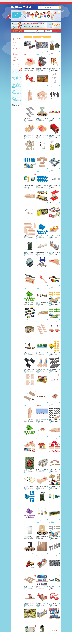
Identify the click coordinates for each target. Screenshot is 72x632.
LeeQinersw (27, 353)
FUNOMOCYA (40, 102)
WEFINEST (51, 420)
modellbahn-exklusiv (41, 52)
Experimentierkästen (16, 50)
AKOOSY (51, 253)
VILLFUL (26, 119)
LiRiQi (39, 203)
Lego (13, 53)
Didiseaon (39, 370)
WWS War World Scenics (54, 52)
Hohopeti (51, 470)
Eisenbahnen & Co (35, 34)
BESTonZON (39, 286)
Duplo (14, 46)
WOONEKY (27, 102)
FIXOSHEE (26, 86)
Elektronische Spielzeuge (17, 48)
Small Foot (51, 119)
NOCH (51, 186)
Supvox (26, 286)
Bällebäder (14, 42)
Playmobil (14, 60)
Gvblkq (26, 303)
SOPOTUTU (27, 203)
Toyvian (39, 169)
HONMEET (27, 370)
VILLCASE (51, 403)
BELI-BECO (27, 470)
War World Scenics (40, 520)
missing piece (52, 286)
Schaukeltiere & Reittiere (17, 64)
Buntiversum (40, 86)
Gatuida (51, 236)
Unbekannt (39, 437)
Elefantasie (39, 119)
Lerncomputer (15, 54)
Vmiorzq (39, 186)
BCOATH (26, 69)
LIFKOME (39, 353)
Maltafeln (14, 56)
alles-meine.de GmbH (28, 236)
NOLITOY (26, 136)
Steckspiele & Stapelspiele (17, 66)
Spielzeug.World (14, 34)
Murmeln (14, 57)
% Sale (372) (45, 36)
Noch (19, 85)
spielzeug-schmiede (53, 487)
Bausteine (14, 43)
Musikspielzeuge (15, 59)
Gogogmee (27, 420)
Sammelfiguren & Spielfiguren (16, 63)
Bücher (14, 45)
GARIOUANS (39, 69)
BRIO (26, 186)
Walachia (26, 336)
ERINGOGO (39, 253)
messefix (26, 487)
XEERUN (39, 587)
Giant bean (52, 219)
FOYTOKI (39, 136)
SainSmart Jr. (27, 320)
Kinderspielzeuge (20, 34)
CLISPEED (39, 336)
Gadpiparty (52, 86)
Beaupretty (52, 169)
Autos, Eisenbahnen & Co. (28, 34)
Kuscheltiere (15, 51)
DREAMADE (39, 320)
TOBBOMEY (27, 570)
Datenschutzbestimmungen (43, 0)
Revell (26, 52)
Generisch (13, 86)
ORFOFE (51, 136)
